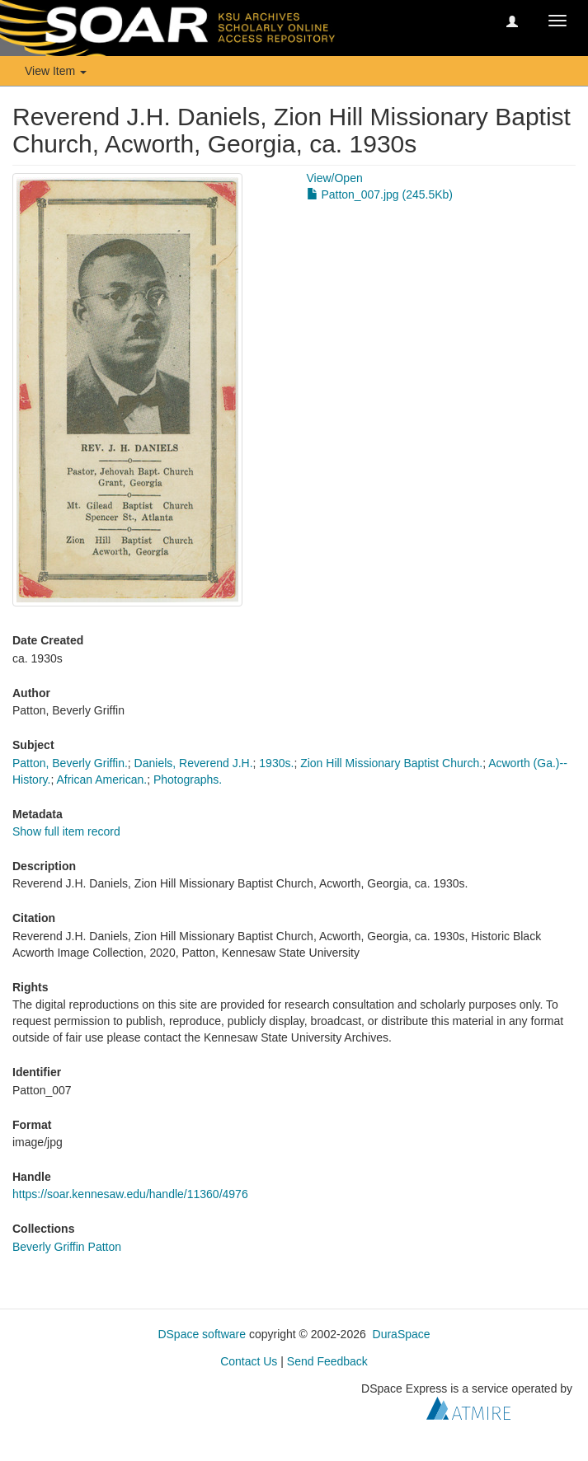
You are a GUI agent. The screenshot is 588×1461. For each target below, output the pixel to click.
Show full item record (66, 831)
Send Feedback (327, 1361)
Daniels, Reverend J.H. (193, 763)
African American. (101, 779)
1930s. (276, 763)
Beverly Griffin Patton (66, 1246)
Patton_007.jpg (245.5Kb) (380, 194)
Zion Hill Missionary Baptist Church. (391, 763)
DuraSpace (401, 1334)
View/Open (335, 178)
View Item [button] (56, 70)
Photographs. (187, 779)
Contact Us (248, 1361)
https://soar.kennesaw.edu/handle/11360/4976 (130, 1194)
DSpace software (202, 1334)
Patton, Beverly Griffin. (70, 763)
